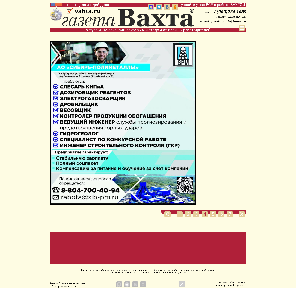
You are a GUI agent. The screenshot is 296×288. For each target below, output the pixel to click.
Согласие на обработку (122, 272)
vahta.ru (87, 11)
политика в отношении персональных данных (161, 272)
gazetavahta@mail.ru (228, 21)
